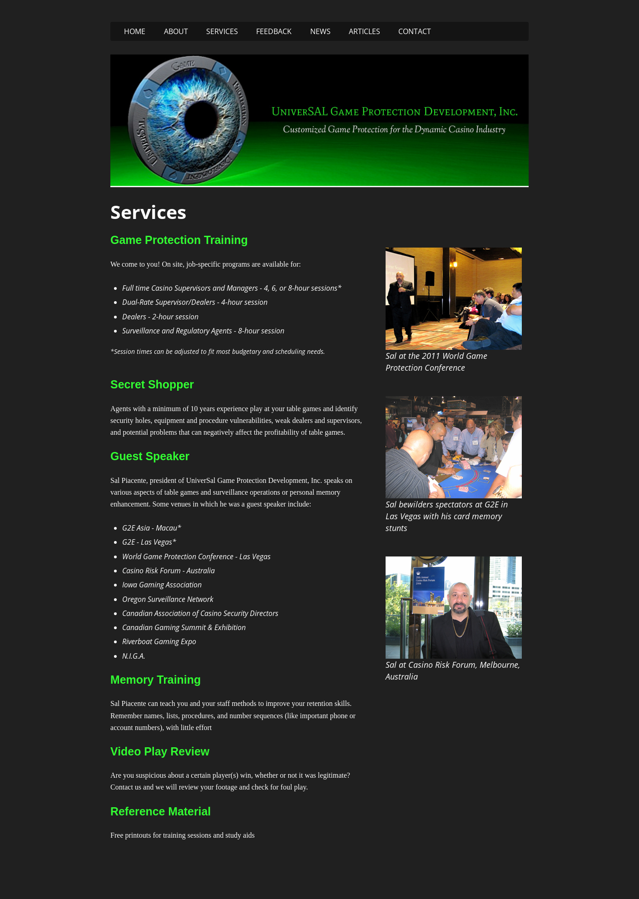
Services (222, 31)
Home (134, 31)
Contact (414, 31)
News (320, 31)
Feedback (274, 31)
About (176, 31)
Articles (364, 31)
